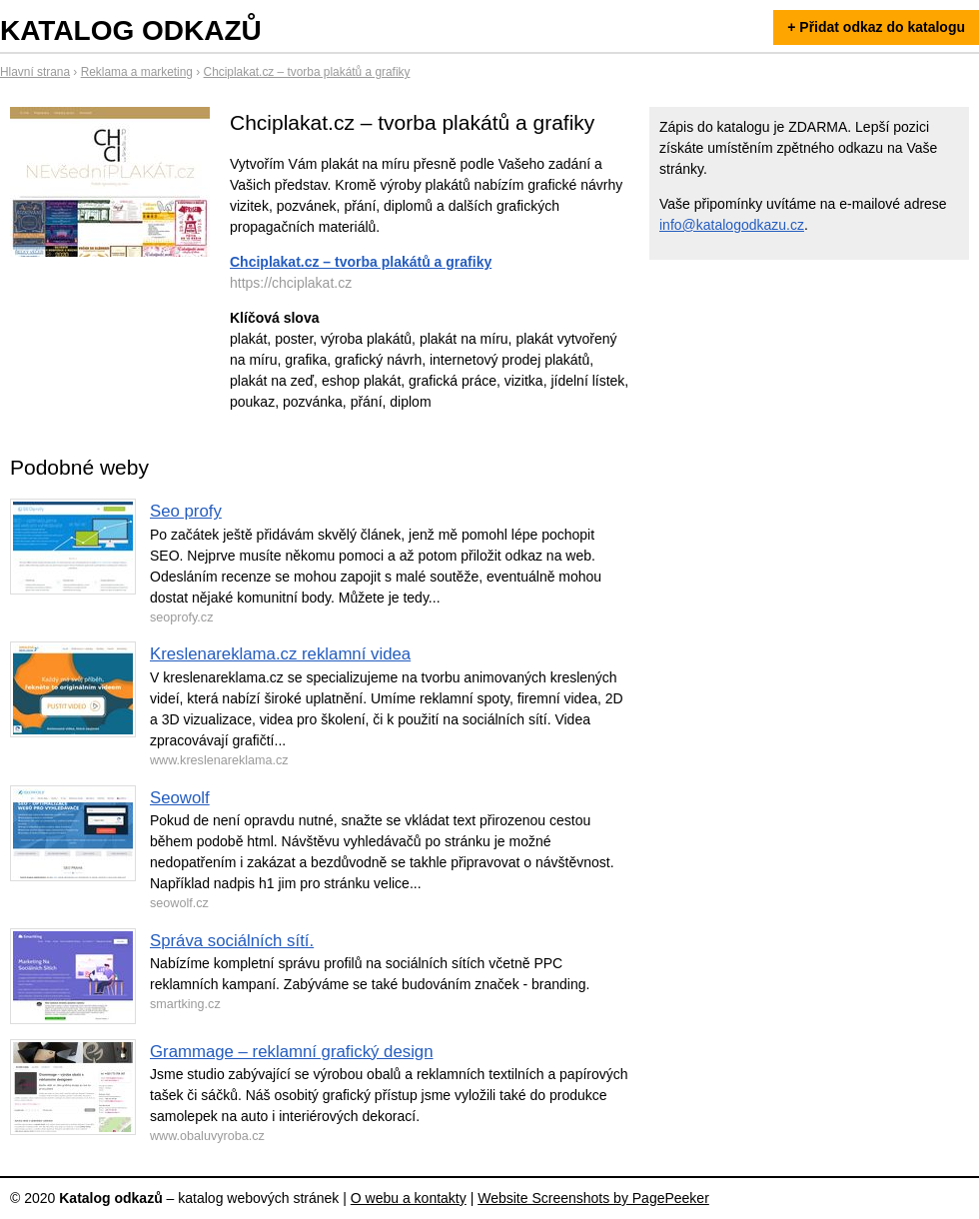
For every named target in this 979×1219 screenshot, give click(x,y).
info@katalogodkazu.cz (731, 225)
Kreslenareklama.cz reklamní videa (280, 653)
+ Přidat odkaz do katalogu (876, 27)
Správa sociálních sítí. (232, 940)
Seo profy (186, 511)
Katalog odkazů (131, 30)
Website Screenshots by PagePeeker (593, 1198)
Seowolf (180, 797)
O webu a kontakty (409, 1198)
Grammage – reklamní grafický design (292, 1051)
